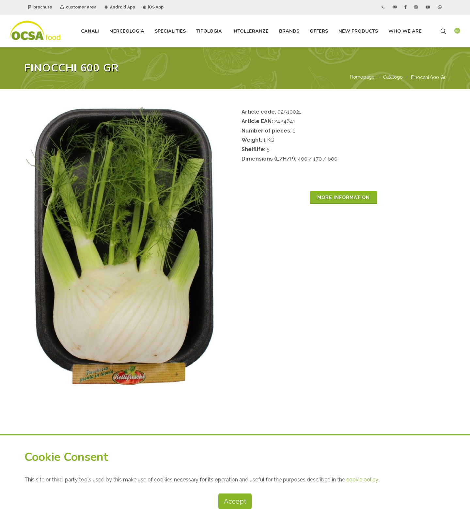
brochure (40, 7)
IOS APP (396, 383)
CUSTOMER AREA (347, 366)
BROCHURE (339, 350)
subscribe (286, 416)
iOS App (153, 7)
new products (358, 31)
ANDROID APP (342, 383)
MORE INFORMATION (343, 197)
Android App (119, 7)
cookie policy (363, 480)
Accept (235, 501)
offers (319, 31)
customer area (78, 7)
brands (289, 31)
